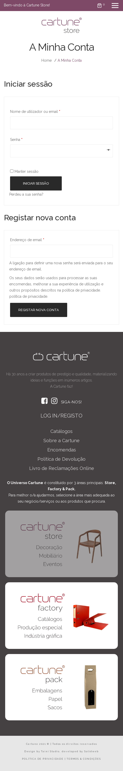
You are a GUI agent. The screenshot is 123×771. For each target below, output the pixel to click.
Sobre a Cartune (61, 440)
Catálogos (61, 431)
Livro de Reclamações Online (61, 468)
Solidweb (91, 751)
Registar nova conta (38, 310)
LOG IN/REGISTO (61, 416)
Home (46, 60)
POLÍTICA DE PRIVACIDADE (42, 759)
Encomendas (61, 449)
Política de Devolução (61, 459)
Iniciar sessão (36, 183)
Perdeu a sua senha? (26, 194)
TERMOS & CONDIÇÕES (84, 759)
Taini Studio (50, 751)
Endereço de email (27, 240)
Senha (16, 140)
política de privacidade (28, 296)
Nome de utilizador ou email (35, 112)
